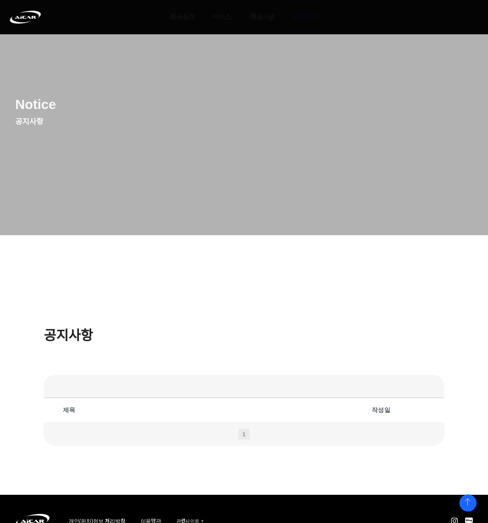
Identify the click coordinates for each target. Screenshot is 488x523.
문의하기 (305, 17)
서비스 (221, 17)
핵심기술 (263, 17)
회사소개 (182, 17)
